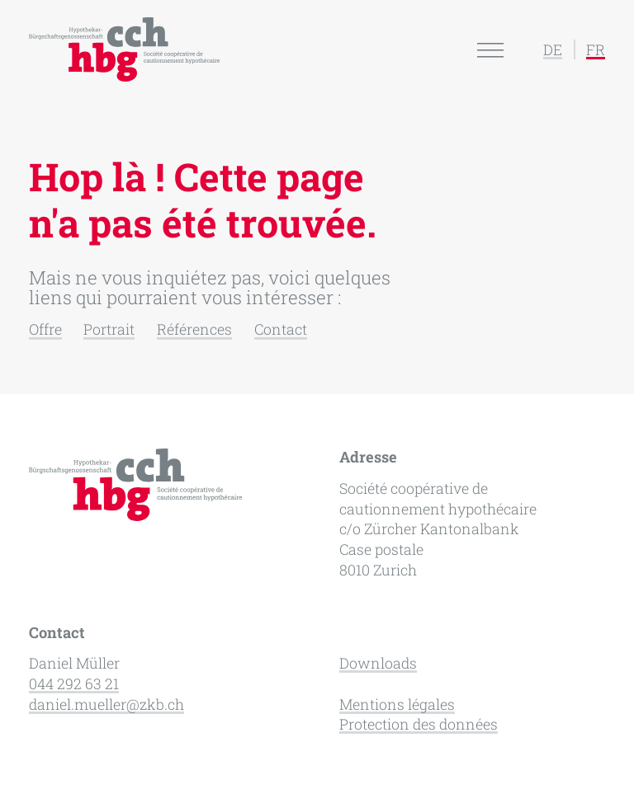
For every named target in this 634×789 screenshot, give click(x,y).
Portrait (109, 329)
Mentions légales (397, 704)
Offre (45, 329)
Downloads (378, 663)
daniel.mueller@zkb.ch (106, 704)
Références (194, 329)
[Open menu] (490, 49)
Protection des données (418, 724)
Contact (280, 329)
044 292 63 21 (74, 683)
